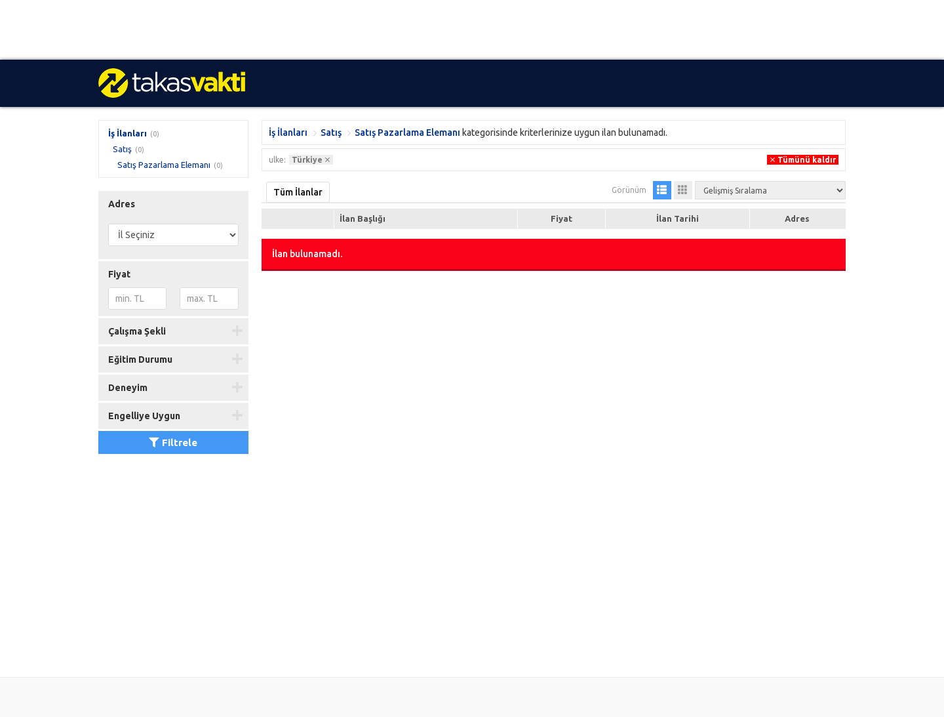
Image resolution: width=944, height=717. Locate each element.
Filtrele (173, 442)
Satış (122, 149)
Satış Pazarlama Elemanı (163, 164)
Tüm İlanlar (298, 192)
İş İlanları (127, 133)
